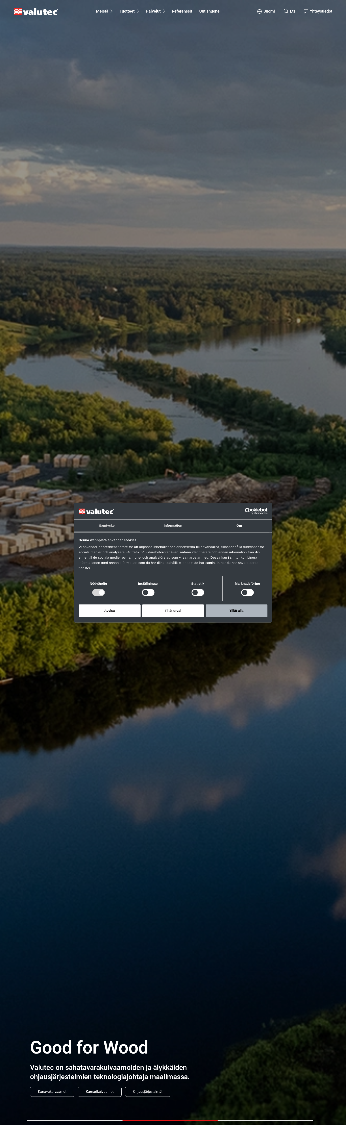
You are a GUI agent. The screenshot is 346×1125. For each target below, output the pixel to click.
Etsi (293, 11)
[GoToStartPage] (36, 11)
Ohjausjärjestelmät (147, 1091)
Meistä (102, 11)
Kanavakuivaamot (52, 1091)
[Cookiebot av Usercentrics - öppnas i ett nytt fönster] (248, 511)
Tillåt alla (236, 611)
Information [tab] (173, 526)
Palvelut (153, 11)
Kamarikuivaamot (100, 1091)
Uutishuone (209, 11)
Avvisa (109, 611)
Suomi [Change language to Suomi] (269, 11)
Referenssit (182, 11)
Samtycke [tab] (107, 526)
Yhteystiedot (321, 11)
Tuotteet (127, 11)
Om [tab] (239, 526)
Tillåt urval (173, 611)
